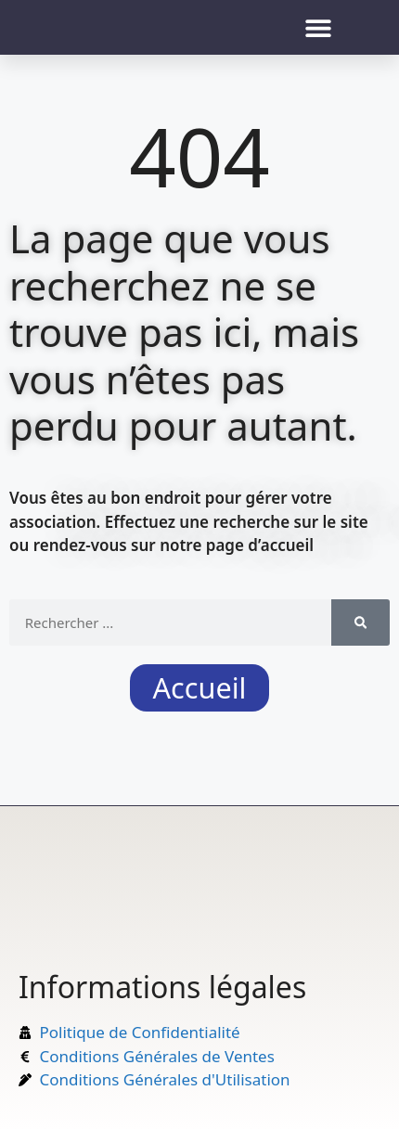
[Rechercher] (360, 622)
